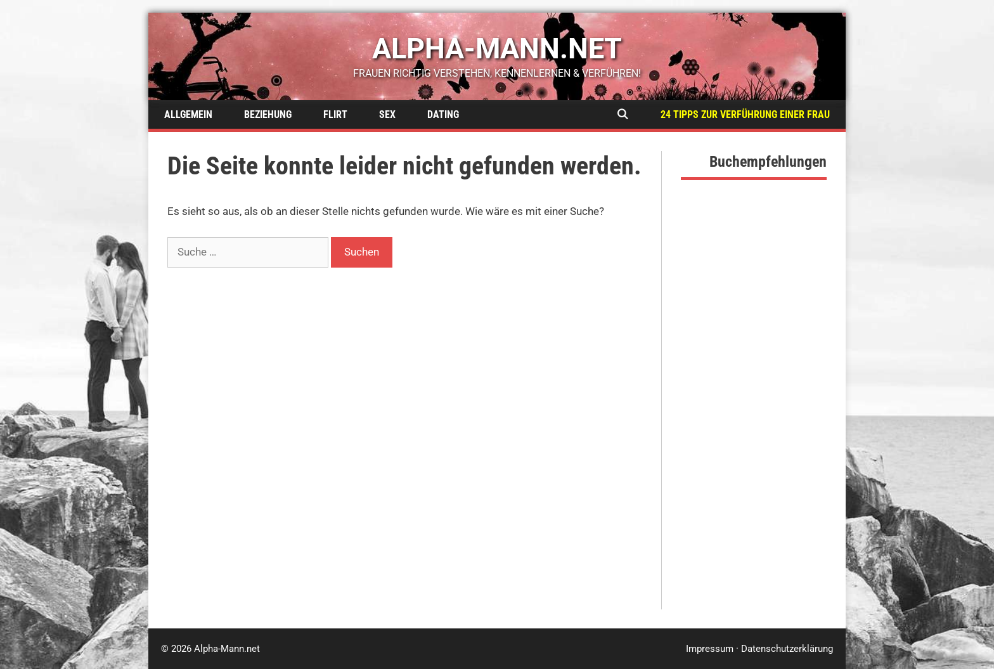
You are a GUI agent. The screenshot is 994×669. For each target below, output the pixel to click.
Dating (443, 114)
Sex (387, 114)
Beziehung (268, 114)
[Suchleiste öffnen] (622, 114)
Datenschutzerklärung (787, 648)
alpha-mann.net (497, 48)
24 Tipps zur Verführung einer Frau (745, 114)
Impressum (709, 648)
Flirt (335, 114)
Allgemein (188, 114)
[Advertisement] (754, 419)
